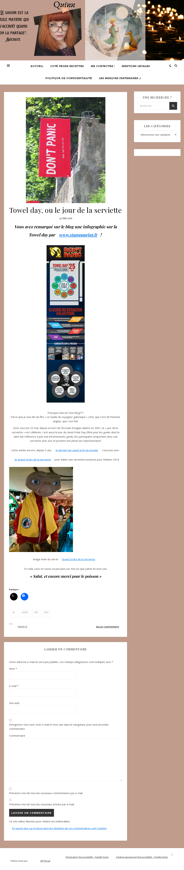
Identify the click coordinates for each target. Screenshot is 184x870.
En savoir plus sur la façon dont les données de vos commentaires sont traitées (59, 828)
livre (46, 611)
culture (25, 611)
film (36, 611)
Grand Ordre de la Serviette (78, 559)
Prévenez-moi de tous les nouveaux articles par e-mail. (41, 804)
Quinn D (22, 626)
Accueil (37, 66)
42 (13, 611)
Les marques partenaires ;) (120, 78)
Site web (14, 703)
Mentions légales (136, 66)
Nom (13, 668)
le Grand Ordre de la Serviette (33, 459)
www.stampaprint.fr (78, 234)
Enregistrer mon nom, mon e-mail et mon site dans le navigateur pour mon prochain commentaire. (58, 727)
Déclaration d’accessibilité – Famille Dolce (87, 857)
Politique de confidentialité (68, 78)
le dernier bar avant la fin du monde (77, 450)
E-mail (13, 686)
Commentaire (17, 735)
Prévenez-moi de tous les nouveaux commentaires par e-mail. (46, 793)
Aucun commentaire (107, 626)
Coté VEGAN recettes (67, 66)
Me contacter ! (103, 66)
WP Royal (45, 860)
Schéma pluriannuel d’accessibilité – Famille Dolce (142, 857)
